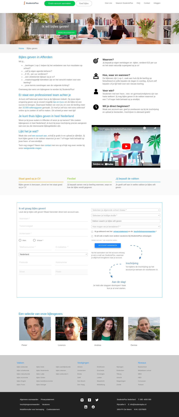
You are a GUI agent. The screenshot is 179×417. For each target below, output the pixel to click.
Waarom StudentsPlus (124, 3)
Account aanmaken (107, 245)
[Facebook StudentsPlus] (89, 400)
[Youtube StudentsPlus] (93, 407)
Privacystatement (47, 399)
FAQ (138, 3)
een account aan (39, 136)
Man (24, 240)
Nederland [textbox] (24, 254)
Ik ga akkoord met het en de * (126, 231)
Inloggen (157, 3)
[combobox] (53, 254)
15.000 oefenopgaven (32, 108)
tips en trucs (58, 102)
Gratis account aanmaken (59, 3)
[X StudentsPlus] (97, 400)
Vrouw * (40, 240)
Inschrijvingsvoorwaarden (30, 404)
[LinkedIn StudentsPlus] (86, 407)
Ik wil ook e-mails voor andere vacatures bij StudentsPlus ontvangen (123, 236)
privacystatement (120, 231)
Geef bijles (84, 3)
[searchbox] (126, 221)
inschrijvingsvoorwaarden (144, 231)
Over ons (108, 3)
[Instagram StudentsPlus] (82, 400)
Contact (147, 3)
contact (48, 145)
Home (21, 48)
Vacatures (46, 404)
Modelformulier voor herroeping (32, 409)
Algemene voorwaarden (29, 399)
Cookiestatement (53, 409)
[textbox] (125, 210)
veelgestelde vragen (32, 148)
